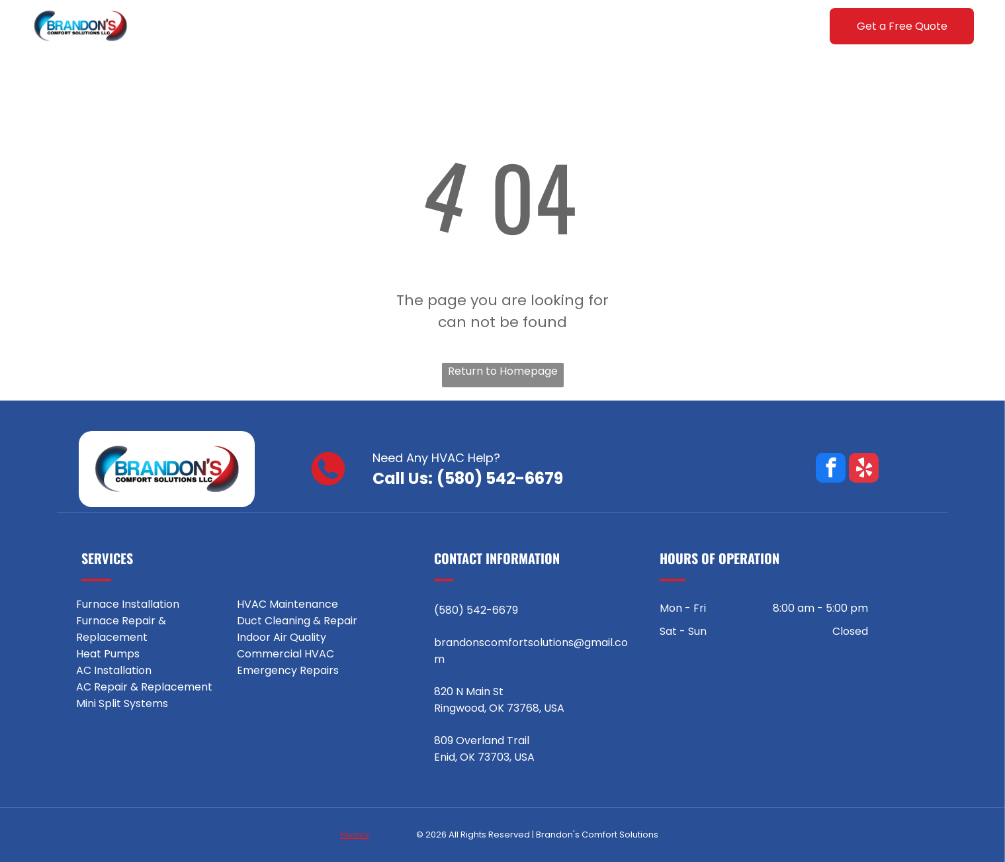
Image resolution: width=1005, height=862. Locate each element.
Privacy (354, 834)
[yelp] (864, 469)
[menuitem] (243, 26)
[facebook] (831, 469)
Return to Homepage (503, 371)
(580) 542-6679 (500, 478)
